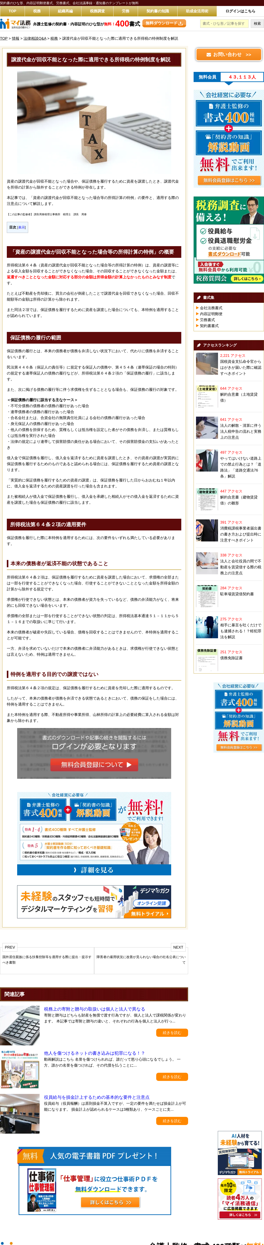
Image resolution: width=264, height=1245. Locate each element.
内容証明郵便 (211, 314)
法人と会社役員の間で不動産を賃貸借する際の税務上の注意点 (240, 567)
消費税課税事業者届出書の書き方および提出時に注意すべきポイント (240, 534)
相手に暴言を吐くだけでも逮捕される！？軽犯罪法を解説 (240, 631)
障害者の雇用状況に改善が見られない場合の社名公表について (141, 959)
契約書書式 (209, 326)
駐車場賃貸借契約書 (237, 594)
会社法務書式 (211, 308)
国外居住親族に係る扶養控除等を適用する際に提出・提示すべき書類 (47, 959)
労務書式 (207, 320)
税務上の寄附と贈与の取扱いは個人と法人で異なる (94, 1009)
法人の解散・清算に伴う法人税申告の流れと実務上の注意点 (240, 431)
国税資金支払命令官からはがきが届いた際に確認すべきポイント (240, 367)
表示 (21, 227)
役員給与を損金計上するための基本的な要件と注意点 (97, 1097)
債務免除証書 (231, 658)
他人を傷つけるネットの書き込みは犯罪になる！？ (94, 1053)
